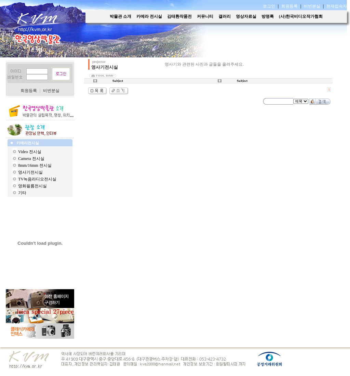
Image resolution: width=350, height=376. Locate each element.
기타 (22, 192)
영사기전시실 (30, 172)
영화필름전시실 (32, 186)
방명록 (267, 16)
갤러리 (224, 16)
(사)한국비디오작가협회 (301, 16)
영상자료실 (246, 16)
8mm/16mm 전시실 (35, 165)
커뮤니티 (205, 16)
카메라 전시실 (149, 16)
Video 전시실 (29, 151)
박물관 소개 (120, 16)
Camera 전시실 (31, 158)
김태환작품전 (179, 16)
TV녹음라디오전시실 (37, 179)
